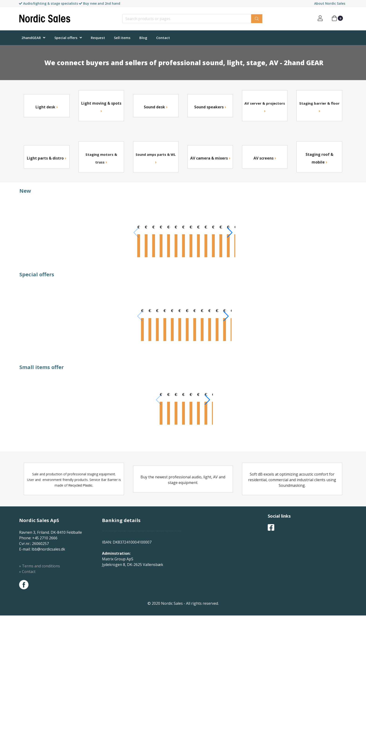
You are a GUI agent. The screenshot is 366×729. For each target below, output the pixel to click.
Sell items (122, 37)
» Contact (27, 685)
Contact (163, 37)
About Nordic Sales (329, 3)
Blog (143, 37)
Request (98, 37)
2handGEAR (31, 37)
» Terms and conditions (39, 679)
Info (41, 277)
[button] (343, 245)
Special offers (65, 37)
